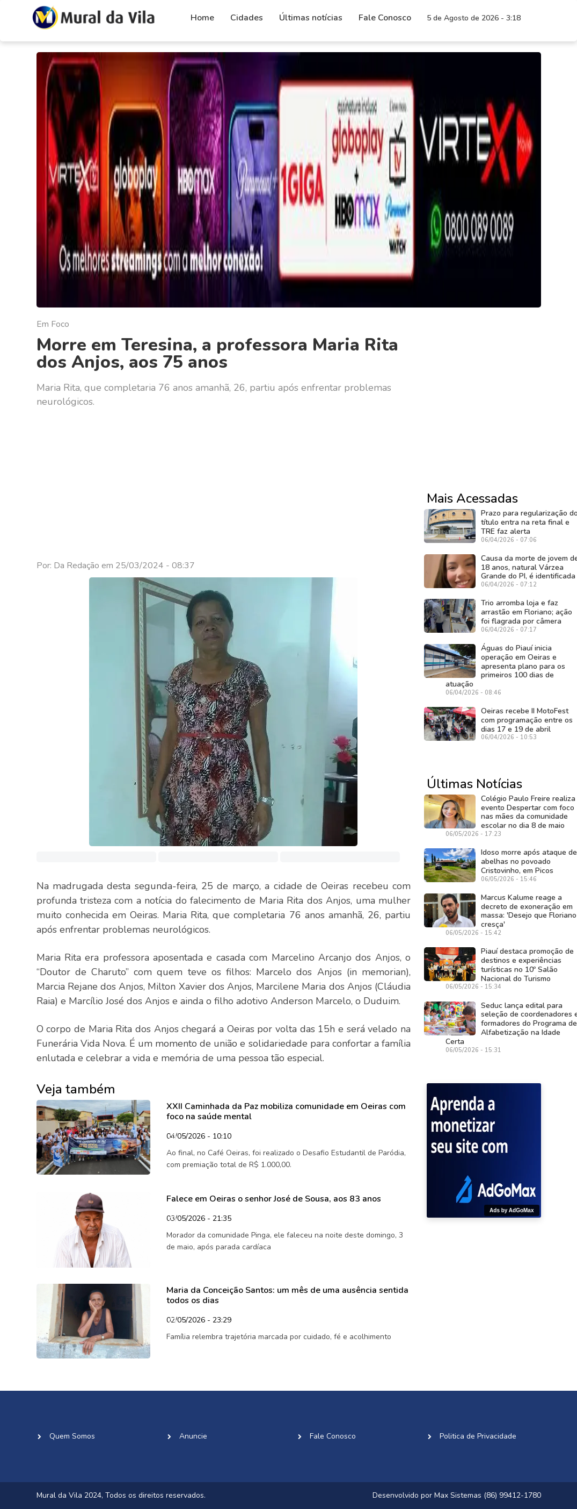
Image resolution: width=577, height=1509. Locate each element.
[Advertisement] (223, 484)
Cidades (246, 18)
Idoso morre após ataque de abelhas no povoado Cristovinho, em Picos (529, 861)
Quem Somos (72, 1436)
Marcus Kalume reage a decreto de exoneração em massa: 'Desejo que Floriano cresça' (528, 910)
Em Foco (52, 324)
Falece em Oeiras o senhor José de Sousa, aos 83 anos (273, 1199)
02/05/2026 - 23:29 (198, 1321)
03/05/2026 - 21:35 (198, 1219)
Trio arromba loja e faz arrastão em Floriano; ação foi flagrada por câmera (526, 612)
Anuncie (193, 1436)
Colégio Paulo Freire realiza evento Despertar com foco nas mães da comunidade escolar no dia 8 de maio (528, 812)
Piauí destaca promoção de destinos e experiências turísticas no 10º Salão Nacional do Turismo (527, 964)
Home (202, 18)
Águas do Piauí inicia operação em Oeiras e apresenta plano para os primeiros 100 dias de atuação (505, 666)
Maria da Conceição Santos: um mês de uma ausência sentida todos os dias (287, 1295)
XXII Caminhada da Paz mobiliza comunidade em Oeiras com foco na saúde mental (286, 1111)
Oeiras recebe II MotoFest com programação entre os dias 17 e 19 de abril (527, 720)
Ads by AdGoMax (512, 1210)
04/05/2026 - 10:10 (198, 1137)
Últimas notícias (310, 18)
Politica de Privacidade (478, 1436)
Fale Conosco (385, 18)
